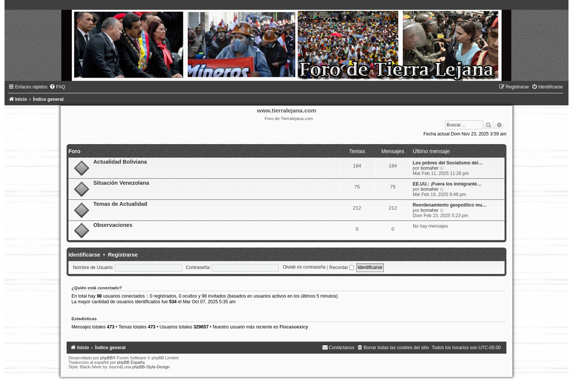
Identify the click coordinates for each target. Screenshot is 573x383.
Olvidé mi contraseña (304, 267)
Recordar (341, 267)
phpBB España (130, 362)
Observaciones (112, 225)
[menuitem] (57, 87)
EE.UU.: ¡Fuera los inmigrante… (447, 184)
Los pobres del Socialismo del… (448, 163)
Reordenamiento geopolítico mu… (450, 205)
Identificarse (84, 255)
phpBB (106, 358)
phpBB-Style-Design (151, 367)
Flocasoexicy (294, 327)
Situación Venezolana (121, 183)
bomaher (430, 168)
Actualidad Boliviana (120, 162)
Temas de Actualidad (120, 204)
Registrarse (123, 255)
